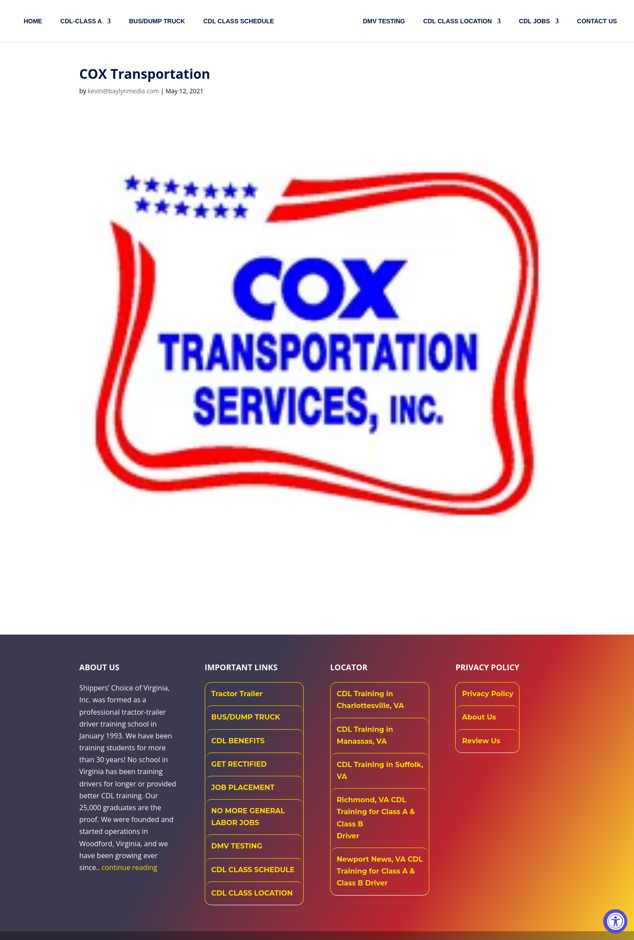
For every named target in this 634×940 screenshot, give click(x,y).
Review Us (481, 741)
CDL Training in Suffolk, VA (380, 770)
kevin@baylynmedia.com (123, 91)
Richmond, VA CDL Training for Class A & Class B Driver (376, 818)
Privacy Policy (487, 694)
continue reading (129, 867)
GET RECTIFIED (239, 764)
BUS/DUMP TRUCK (245, 717)
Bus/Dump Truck (159, 21)
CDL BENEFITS (238, 741)
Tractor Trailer (237, 694)
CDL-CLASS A (82, 21)
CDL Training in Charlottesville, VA (370, 700)
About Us (479, 717)
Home (35, 21)
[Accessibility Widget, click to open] (615, 921)
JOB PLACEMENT (242, 787)
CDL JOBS (533, 21)
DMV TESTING (382, 21)
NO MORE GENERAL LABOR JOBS (248, 817)
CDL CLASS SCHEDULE (240, 21)
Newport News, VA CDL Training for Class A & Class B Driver (380, 871)
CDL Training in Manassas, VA (365, 735)
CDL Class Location (455, 21)
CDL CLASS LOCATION (252, 893)
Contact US (595, 21)
